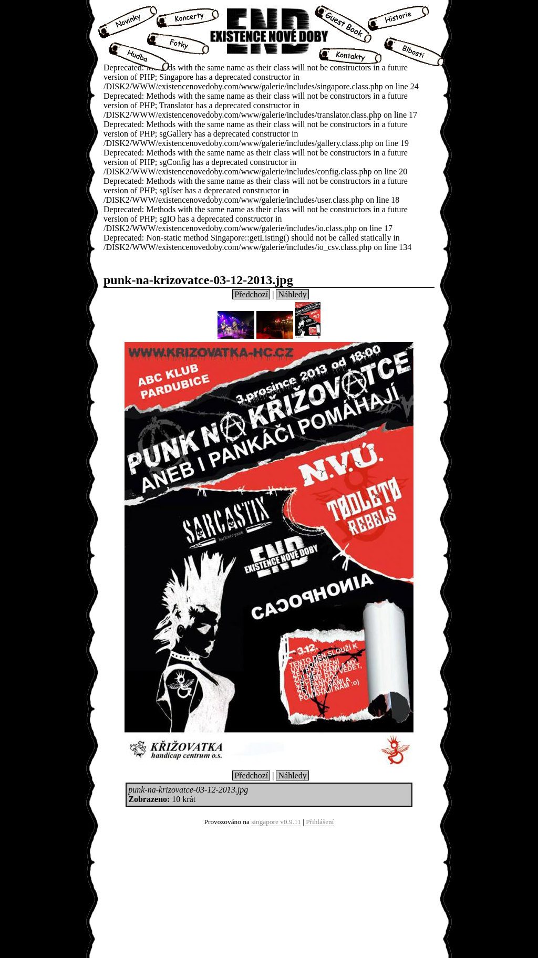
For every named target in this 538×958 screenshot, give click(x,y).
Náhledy (292, 294)
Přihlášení (320, 822)
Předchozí (251, 294)
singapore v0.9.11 (276, 822)
